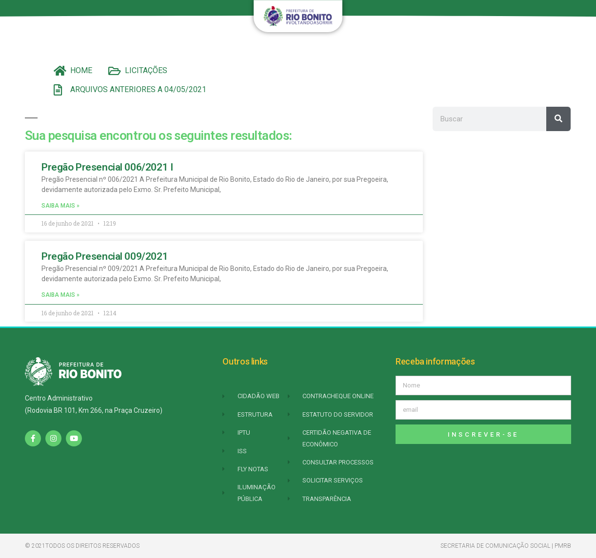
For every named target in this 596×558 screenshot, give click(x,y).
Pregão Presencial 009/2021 (104, 256)
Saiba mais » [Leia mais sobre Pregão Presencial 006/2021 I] (60, 205)
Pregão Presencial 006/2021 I (107, 167)
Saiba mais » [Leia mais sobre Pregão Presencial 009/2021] (60, 294)
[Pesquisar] (558, 119)
